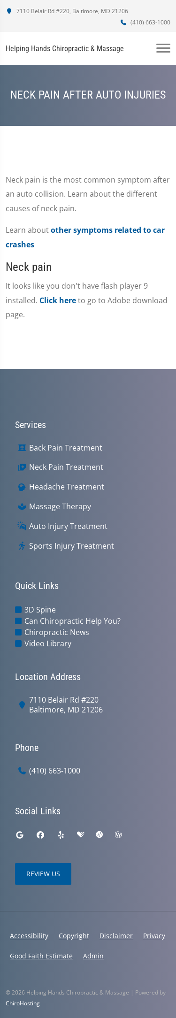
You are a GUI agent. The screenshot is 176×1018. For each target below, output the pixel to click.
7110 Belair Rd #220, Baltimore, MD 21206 (67, 11)
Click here (57, 300)
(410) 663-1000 (145, 22)
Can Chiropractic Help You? (72, 621)
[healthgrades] (80, 835)
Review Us (43, 873)
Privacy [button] (154, 935)
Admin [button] (93, 955)
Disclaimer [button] (116, 935)
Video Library (47, 643)
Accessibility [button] (29, 935)
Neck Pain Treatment (66, 467)
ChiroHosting (23, 1003)
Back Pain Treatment (65, 448)
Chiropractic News (56, 632)
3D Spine (40, 610)
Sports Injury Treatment (71, 546)
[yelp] (61, 835)
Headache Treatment (66, 487)
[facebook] (40, 835)
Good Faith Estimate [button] (41, 955)
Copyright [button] (74, 935)
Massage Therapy (60, 507)
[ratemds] (99, 835)
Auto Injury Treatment (68, 526)
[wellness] (118, 835)
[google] (19, 835)
